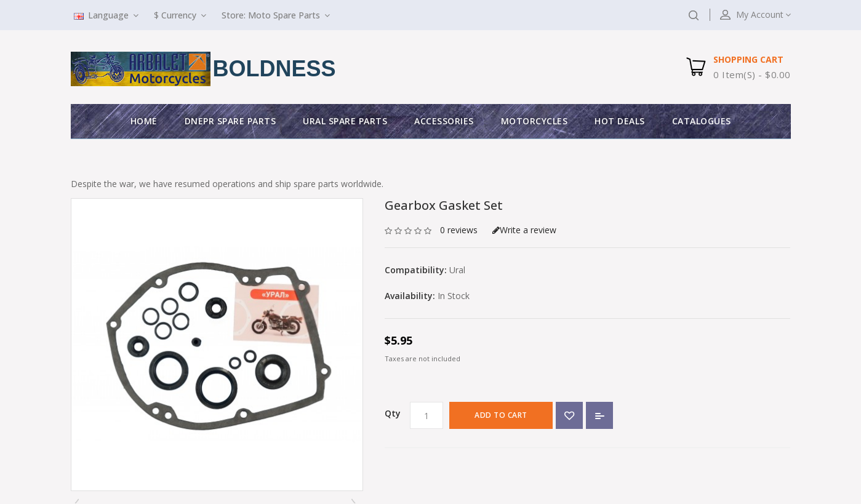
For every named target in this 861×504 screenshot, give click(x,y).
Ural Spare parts (345, 121)
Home (144, 121)
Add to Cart (501, 415)
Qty (393, 413)
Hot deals (620, 121)
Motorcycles (534, 121)
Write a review (524, 230)
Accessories (444, 121)
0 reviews (459, 230)
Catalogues (701, 121)
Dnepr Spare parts (230, 121)
